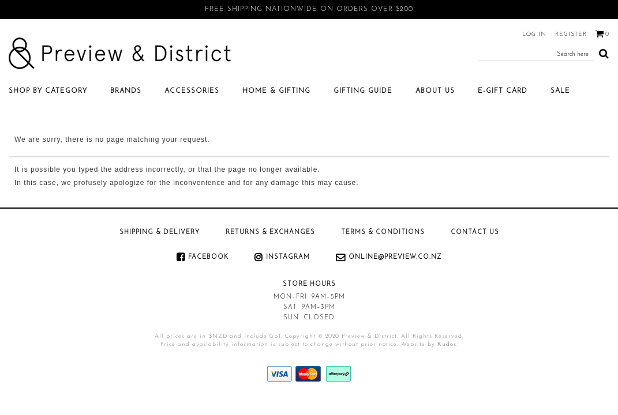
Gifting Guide (363, 91)
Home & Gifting (276, 91)
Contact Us (475, 232)
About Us (435, 91)
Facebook (208, 257)
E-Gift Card (502, 91)
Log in (534, 34)
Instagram (288, 257)
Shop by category (48, 91)
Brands (125, 91)
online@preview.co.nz (395, 257)
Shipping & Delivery (159, 232)
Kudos (446, 344)
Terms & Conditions (383, 232)
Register (571, 34)
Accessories (191, 91)
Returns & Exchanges (270, 232)
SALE (560, 91)
